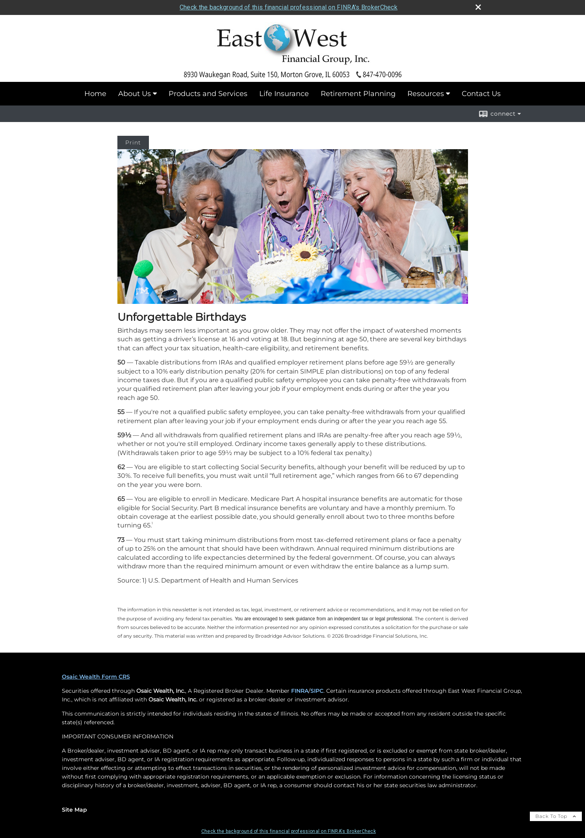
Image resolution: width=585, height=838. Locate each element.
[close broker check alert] (478, 7)
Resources (425, 93)
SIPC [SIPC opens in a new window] (316, 690)
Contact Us (481, 93)
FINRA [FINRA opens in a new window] (299, 690)
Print (133, 142)
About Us (134, 93)
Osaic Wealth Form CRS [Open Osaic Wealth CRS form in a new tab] (96, 676)
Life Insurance (284, 93)
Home (95, 93)
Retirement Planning (358, 93)
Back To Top (555, 816)
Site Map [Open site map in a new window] (74, 809)
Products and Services (208, 93)
